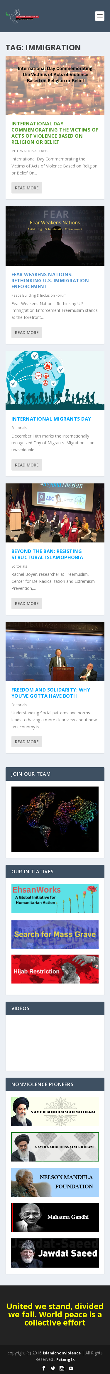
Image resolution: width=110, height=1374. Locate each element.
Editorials (19, 427)
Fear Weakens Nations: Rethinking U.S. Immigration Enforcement (50, 280)
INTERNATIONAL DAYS (29, 150)
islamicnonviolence (62, 1353)
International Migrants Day (51, 419)
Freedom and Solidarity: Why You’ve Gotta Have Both (50, 693)
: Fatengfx (64, 1359)
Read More (27, 188)
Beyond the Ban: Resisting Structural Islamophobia (47, 554)
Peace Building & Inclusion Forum (39, 295)
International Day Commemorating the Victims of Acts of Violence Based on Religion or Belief (54, 132)
